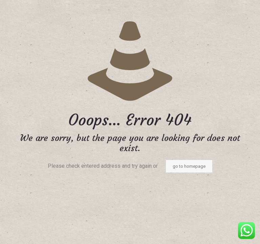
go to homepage (189, 166)
